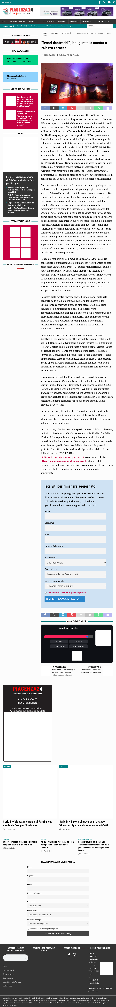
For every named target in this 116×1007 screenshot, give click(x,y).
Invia (30, 60)
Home (4, 21)
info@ (96, 979)
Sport (31, 21)
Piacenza (59, 641)
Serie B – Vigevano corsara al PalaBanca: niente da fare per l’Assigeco (20, 179)
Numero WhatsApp (54, 545)
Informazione (8, 977)
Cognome (49, 522)
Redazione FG (64, 54)
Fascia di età (51, 568)
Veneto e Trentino (78, 646)
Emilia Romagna (59, 646)
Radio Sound (6, 2)
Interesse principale (54, 580)
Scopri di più (94, 982)
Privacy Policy (103, 1002)
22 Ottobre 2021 (49, 54)
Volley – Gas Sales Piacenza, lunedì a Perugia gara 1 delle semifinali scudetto (21, 210)
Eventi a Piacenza (47, 21)
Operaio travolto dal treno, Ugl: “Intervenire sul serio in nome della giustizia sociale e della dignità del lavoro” (25, 101)
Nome (47, 510)
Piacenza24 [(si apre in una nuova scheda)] (11, 78)
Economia (74, 21)
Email (47, 533)
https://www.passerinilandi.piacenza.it (63, 460)
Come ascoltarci (8, 973)
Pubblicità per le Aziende (12, 981)
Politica (85, 21)
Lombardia (78, 641)
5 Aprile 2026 (10, 829)
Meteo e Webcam (102, 21)
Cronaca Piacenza (17, 21)
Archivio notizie (9, 970)
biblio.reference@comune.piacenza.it (63, 456)
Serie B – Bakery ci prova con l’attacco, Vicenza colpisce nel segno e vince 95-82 (21, 189)
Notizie (54, 33)
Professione (50, 556)
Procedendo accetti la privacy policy (67, 591)
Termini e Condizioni (10, 1005)
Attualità (62, 21)
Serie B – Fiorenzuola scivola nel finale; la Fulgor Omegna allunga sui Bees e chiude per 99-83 (20, 197)
